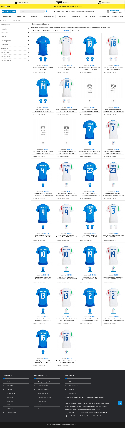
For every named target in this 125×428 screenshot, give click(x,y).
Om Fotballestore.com (44, 397)
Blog (39, 408)
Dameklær (62, 16)
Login (62, 11)
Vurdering (46, 30)
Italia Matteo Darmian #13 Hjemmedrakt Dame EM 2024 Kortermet (43, 320)
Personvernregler (43, 393)
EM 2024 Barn (90, 16)
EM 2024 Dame (117, 16)
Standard (65, 30)
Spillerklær (21, 16)
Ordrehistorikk (73, 385)
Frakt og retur (42, 401)
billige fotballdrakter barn (72, 412)
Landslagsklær (48, 16)
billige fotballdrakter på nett (89, 403)
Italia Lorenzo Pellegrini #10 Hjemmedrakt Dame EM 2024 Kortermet (43, 278)
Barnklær (34, 16)
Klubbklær (7, 16)
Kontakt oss (41, 405)
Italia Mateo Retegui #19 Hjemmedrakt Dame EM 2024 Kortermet (90, 278)
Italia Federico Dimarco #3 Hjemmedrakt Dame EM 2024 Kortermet (90, 237)
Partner (71, 389)
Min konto (72, 381)
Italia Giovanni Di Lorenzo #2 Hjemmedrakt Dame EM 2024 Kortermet (90, 320)
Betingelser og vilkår (44, 381)
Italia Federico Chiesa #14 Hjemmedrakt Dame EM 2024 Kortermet (43, 111)
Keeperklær (76, 16)
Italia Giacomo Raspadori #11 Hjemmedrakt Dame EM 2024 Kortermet (90, 111)
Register (57, 11)
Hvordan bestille (43, 385)
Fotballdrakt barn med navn (69, 425)
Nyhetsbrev (72, 393)
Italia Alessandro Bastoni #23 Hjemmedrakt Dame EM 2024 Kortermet (90, 195)
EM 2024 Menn (104, 16)
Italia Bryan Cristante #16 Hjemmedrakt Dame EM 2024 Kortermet (43, 362)
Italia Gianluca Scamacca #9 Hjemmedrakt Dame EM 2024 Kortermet (43, 237)
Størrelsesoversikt (43, 389)
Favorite (36, 30)
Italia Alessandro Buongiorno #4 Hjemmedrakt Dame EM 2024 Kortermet (43, 195)
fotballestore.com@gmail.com (85, 11)
